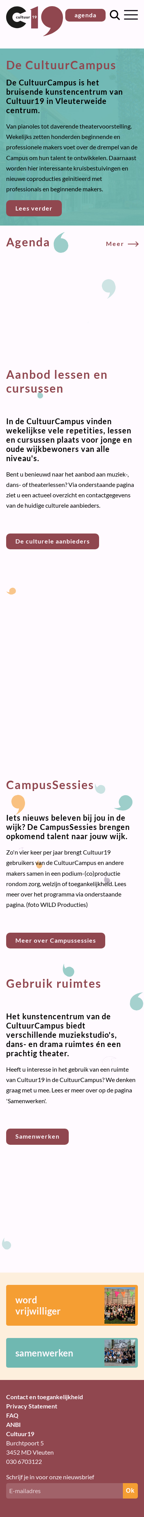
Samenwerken (37, 1136)
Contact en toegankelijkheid (44, 1396)
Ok (130, 1490)
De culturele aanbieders (52, 541)
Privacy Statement (31, 1406)
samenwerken (75, 1353)
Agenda (72, 242)
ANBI (13, 1424)
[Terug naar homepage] (34, 33)
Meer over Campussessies (55, 940)
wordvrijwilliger (75, 1305)
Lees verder (34, 208)
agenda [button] (85, 14)
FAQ (12, 1415)
